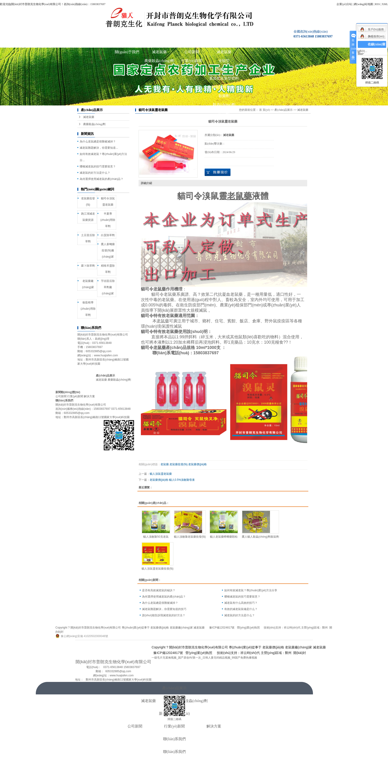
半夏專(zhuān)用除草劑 (107, 220)
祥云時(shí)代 (292, 627)
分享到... (362, 51)
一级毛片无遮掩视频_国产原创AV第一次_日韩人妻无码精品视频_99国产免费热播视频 (204, 657)
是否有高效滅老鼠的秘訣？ (158, 590)
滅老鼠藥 (159, 52)
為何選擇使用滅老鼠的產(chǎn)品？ (101, 179)
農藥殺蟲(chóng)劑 (159, 61)
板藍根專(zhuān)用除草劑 (88, 309)
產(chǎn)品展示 (159, 43)
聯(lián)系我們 (256, 43)
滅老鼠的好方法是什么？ (95, 172)
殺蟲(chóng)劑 (224, 105)
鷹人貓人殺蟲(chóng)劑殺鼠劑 (260, 536)
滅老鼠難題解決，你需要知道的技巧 (164, 609)
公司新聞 (191, 52)
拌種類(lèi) (224, 69)
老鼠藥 (165, 464)
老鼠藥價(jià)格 (197, 464)
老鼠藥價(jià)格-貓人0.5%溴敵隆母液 (172, 479)
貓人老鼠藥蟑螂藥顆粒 (224, 536)
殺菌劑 (224, 96)
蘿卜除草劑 (88, 265)
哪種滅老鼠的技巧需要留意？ (98, 166)
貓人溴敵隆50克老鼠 (155, 536)
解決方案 (191, 69)
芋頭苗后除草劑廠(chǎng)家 (108, 287)
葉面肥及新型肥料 (224, 78)
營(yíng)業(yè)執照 (249, 627)
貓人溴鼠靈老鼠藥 (161, 473)
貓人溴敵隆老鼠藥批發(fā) (190, 536)
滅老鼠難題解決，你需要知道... (99, 147)
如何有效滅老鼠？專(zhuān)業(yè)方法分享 (250, 590)
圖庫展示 (224, 43)
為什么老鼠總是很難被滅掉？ (98, 141)
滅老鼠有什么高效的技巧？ (241, 602)
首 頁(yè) (264, 109)
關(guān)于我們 (127, 43)
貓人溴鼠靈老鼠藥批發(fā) (157, 568)
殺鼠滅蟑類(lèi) (224, 87)
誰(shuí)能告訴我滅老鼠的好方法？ (163, 615)
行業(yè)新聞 (191, 61)
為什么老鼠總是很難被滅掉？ (160, 602)
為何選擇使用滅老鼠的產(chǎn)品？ (164, 596)
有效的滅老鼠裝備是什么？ (241, 609)
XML (385, 4)
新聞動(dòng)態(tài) (191, 43)
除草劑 (224, 113)
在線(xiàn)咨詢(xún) (289, 43)
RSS (377, 4)
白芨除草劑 (108, 235)
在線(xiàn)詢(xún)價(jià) (217, 172)
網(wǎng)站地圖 (363, 4)
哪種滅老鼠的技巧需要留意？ (242, 596)
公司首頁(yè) (94, 43)
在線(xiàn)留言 (376, 48)
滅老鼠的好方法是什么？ (239, 615)
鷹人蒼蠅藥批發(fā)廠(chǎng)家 (108, 250)
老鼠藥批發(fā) (179, 464)
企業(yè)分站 (344, 4)
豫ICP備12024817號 (221, 627)
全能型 (224, 61)
